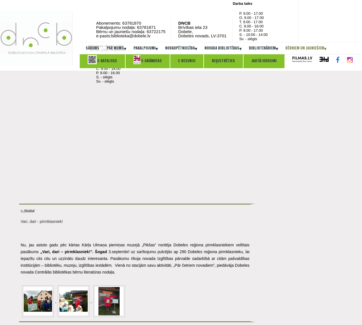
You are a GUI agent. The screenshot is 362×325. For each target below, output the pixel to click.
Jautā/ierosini (264, 60)
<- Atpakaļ (28, 210)
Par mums (116, 48)
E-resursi (186, 60)
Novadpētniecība (181, 48)
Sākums (92, 48)
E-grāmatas (147, 59)
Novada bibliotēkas (223, 48)
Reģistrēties (223, 60)
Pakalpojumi (145, 48)
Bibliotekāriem (263, 48)
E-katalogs (102, 59)
